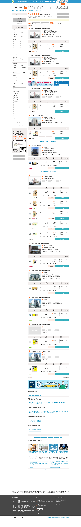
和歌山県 (33, 506)
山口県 (30, 507)
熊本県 (27, 510)
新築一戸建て (50, 437)
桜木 (44, 402)
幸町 (39, 402)
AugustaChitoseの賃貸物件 (36, 145)
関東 (13, 501)
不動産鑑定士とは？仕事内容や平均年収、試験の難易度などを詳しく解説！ (63, 452)
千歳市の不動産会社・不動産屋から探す (36, 420)
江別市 (40, 411)
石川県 (30, 503)
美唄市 (33, 411)
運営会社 (49, 517)
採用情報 (67, 517)
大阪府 (19, 506)
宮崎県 (33, 510)
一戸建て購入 (39, 502)
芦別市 (36, 411)
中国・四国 (14, 507)
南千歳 (30, 395)
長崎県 (25, 510)
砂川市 (66, 411)
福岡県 (19, 510)
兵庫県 (22, 506)
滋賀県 (27, 506)
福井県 (33, 503)
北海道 (19, 499)
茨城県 (31, 501)
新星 (62, 402)
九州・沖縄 (14, 510)
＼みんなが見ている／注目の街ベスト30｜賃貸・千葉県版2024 (53, 452)
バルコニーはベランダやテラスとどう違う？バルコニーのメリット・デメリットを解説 (59, 466)
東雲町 (52, 402)
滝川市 (63, 411)
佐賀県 (22, 510)
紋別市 (46, 411)
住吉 (29, 403)
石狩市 (56, 412)
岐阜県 (22, 505)
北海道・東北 (15, 499)
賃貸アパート (47, 499)
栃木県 (33, 501)
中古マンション (44, 437)
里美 (47, 402)
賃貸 (37, 499)
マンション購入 (39, 501)
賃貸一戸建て (52, 499)
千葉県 (28, 501)
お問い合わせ (58, 501)
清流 (32, 403)
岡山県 (22, 507)
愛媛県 (22, 508)
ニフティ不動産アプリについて (61, 500)
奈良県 (30, 506)
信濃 (49, 402)
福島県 (19, 500)
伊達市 (48, 412)
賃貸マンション (41, 499)
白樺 (59, 402)
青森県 (22, 499)
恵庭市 (45, 412)
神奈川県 (22, 501)
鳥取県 (25, 507)
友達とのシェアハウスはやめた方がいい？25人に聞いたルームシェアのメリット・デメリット (33, 453)
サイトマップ (58, 504)
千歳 (40, 395)
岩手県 (25, 499)
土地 (61, 437)
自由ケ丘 (56, 402)
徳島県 (33, 507)
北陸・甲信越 (15, 503)
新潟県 (19, 503)
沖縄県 (23, 511)
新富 (64, 402)
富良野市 (38, 412)
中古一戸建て (56, 437)
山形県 (33, 499)
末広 (67, 402)
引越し (38, 513)
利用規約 (63, 517)
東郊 (41, 403)
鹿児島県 (19, 511)
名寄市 (53, 411)
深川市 (34, 412)
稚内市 (30, 411)
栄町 (42, 402)
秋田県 (30, 499)
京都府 (25, 506)
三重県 (27, 505)
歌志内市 (30, 412)
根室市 (60, 411)
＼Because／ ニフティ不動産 (61, 499)
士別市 (50, 411)
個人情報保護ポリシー (56, 517)
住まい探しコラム (40, 509)
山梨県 (22, 503)
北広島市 (52, 412)
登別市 (41, 412)
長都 (33, 395)
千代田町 (38, 403)
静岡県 (25, 505)
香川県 (19, 508)
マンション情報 (39, 506)
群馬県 (19, 502)
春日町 (30, 402)
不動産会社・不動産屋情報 (41, 505)
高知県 (25, 508)
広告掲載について (59, 502)
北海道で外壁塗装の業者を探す (35, 431)
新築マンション (37, 437)
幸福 (35, 402)
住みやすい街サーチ (40, 508)
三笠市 (56, 411)
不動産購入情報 (39, 500)
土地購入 (38, 504)
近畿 (13, 506)
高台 (34, 403)
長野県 (25, 503)
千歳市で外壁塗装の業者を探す (35, 429)
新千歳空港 (37, 395)
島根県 (27, 507)
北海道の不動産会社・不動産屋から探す (36, 421)
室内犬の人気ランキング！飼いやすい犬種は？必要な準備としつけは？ (43, 452)
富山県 (27, 503)
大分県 (30, 510)
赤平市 (43, 411)
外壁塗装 (38, 511)
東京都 (19, 501)
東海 (13, 505)
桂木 (33, 402)
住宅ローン (38, 510)
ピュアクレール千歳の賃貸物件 (37, 115)
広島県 (19, 507)
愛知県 (19, 505)
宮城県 (27, 499)
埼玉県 (25, 501)
